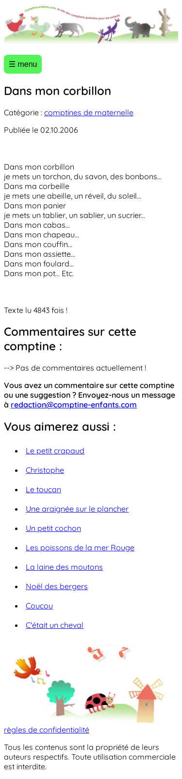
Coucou (39, 605)
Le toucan (43, 489)
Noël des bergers (57, 586)
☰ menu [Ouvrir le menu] (23, 64)
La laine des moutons (64, 567)
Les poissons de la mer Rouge (80, 547)
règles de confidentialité (46, 729)
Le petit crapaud (55, 450)
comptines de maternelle (88, 112)
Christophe (45, 470)
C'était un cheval (54, 625)
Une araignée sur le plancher (77, 509)
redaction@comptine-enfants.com (74, 404)
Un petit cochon (53, 528)
